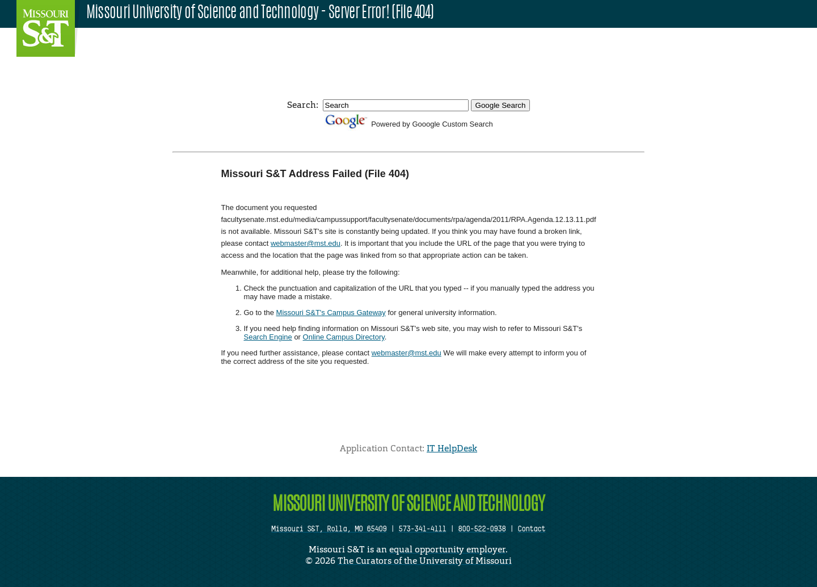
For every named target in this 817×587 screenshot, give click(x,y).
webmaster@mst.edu (305, 243)
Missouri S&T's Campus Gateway (331, 312)
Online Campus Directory (344, 337)
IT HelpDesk (452, 448)
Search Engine (267, 337)
